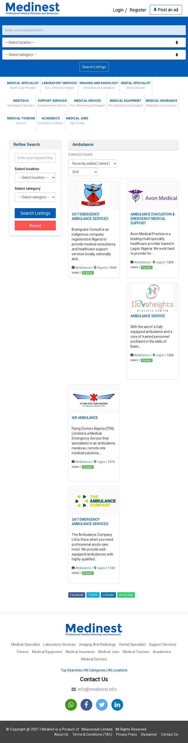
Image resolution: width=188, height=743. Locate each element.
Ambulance (83, 267)
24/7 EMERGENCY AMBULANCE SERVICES (90, 216)
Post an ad (166, 9)
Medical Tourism (21, 121)
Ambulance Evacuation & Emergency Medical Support (152, 218)
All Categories (95, 670)
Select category (27, 188)
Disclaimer (149, 734)
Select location (27, 169)
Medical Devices (87, 103)
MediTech (21, 103)
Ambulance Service (147, 316)
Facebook (76, 595)
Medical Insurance (161, 103)
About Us (61, 734)
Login (118, 10)
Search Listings (94, 67)
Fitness (23, 652)
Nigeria (102, 267)
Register (138, 10)
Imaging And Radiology (99, 85)
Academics (50, 121)
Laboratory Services (59, 85)
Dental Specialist (136, 85)
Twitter (93, 595)
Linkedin (108, 595)
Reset (35, 225)
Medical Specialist (23, 85)
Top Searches (71, 670)
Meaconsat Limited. (97, 729)
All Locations (118, 670)
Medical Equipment (125, 103)
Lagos (160, 262)
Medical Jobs (77, 121)
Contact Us (169, 734)
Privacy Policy (126, 734)
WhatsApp (126, 595)
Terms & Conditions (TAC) (92, 734)
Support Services (52, 103)
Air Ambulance (85, 418)
